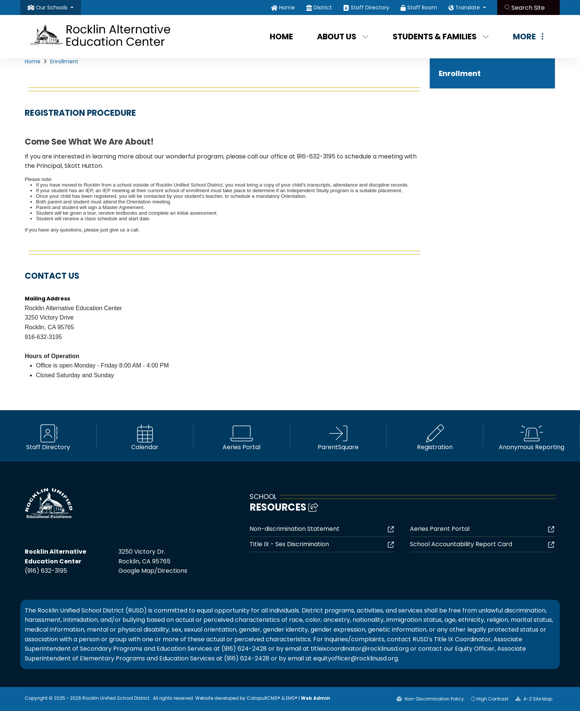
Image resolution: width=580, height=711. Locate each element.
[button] (54, 7)
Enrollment (64, 61)
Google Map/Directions (152, 570)
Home (287, 7)
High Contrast (492, 699)
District (323, 7)
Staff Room (422, 7)
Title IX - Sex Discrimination (289, 544)
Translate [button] (468, 7)
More (528, 36)
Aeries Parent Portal (439, 528)
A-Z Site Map (534, 699)
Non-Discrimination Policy (430, 699)
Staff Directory (370, 7)
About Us (343, 36)
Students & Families (441, 36)
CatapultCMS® (263, 698)
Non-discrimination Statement (294, 528)
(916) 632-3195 (46, 570)
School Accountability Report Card (461, 544)
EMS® (291, 698)
